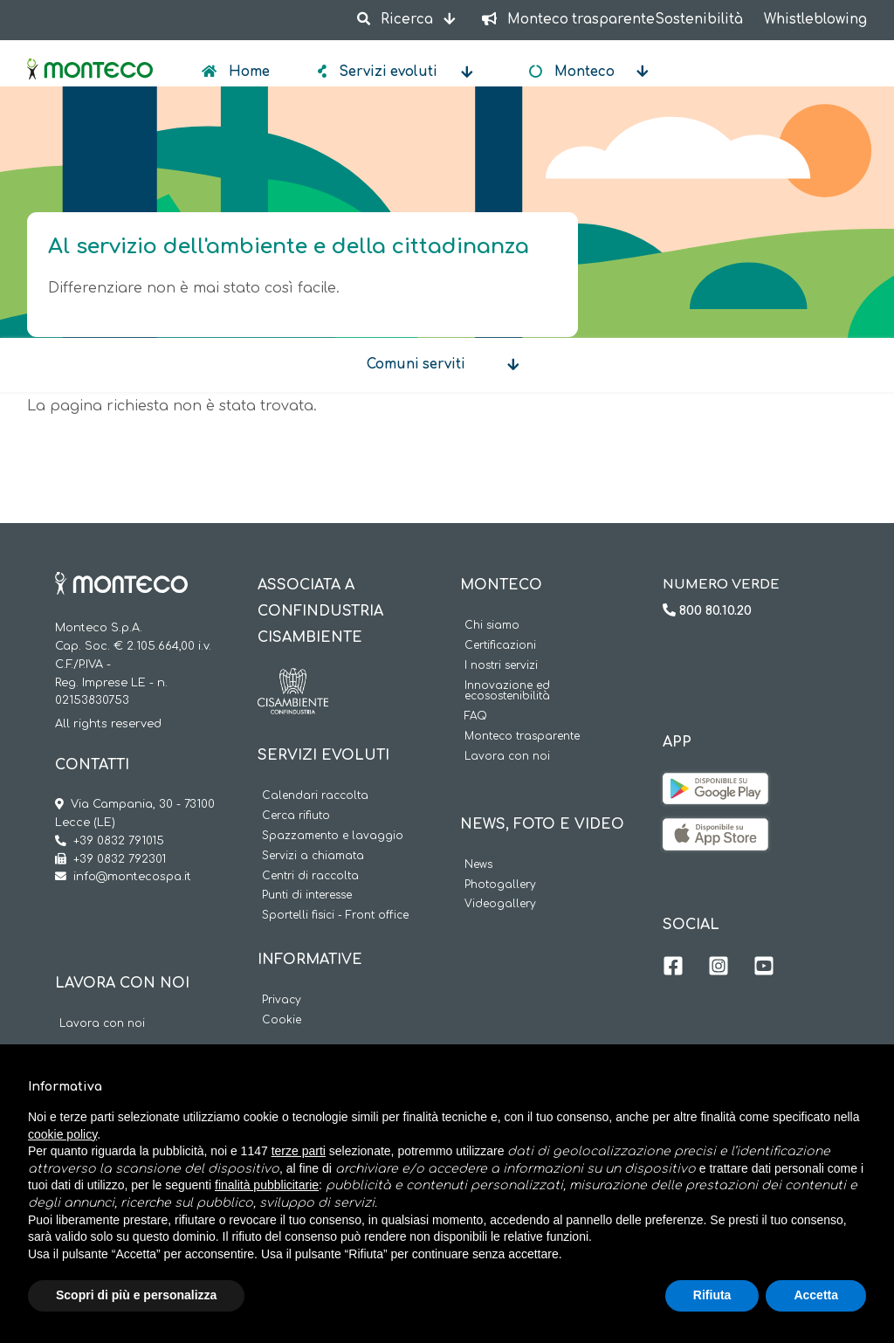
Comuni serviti (416, 364)
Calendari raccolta (315, 796)
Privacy (281, 1000)
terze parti (299, 1151)
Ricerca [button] (396, 19)
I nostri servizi (501, 666)
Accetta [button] (816, 1295)
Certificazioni (500, 645)
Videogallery (500, 904)
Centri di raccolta (310, 876)
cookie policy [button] (62, 1134)
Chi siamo (491, 625)
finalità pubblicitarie (267, 1185)
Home (247, 72)
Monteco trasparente (522, 736)
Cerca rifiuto (296, 816)
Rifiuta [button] (712, 1295)
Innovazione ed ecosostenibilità (507, 691)
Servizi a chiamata (313, 856)
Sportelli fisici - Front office (335, 915)
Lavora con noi (102, 1024)
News (478, 865)
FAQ (475, 716)
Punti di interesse (307, 895)
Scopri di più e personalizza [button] (136, 1295)
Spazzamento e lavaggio (332, 836)
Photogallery (500, 885)
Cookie (281, 1020)
